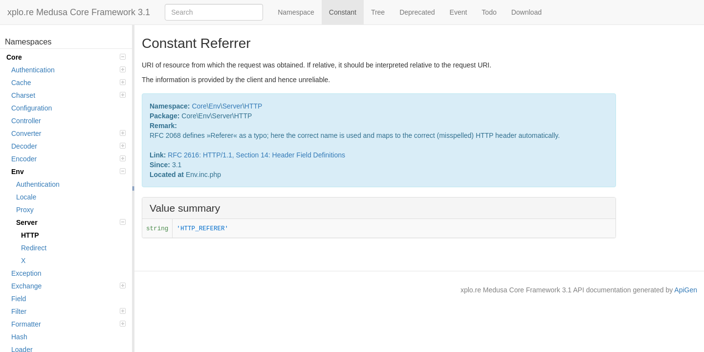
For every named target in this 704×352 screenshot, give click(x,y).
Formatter (68, 324)
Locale (26, 197)
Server (71, 222)
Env (68, 172)
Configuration (31, 108)
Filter (68, 311)
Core (66, 57)
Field (18, 299)
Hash (19, 337)
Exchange (68, 286)
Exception (26, 273)
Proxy (25, 210)
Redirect (33, 248)
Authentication (68, 70)
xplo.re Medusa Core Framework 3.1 (78, 12)
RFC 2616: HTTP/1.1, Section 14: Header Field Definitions (256, 155)
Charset (68, 95)
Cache (68, 83)
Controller (26, 121)
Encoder (68, 159)
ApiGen (685, 290)
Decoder (68, 146)
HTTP (30, 235)
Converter (68, 133)
